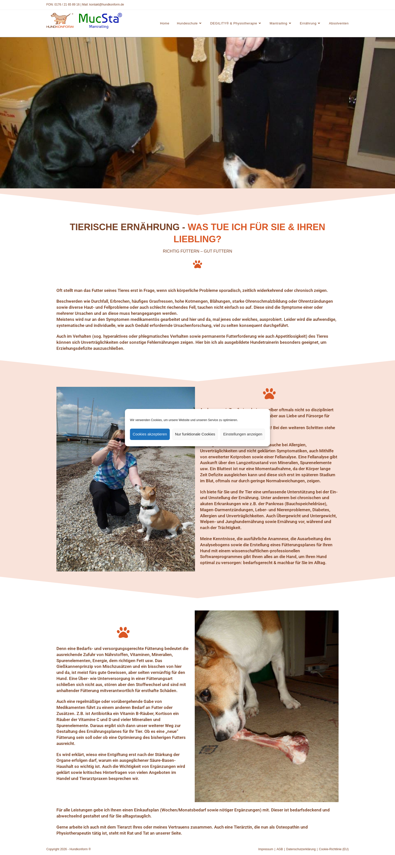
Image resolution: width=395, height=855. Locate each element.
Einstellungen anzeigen (242, 434)
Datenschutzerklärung (301, 849)
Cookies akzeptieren (150, 434)
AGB (280, 849)
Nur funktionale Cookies (195, 434)
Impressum (265, 849)
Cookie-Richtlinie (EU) (334, 849)
